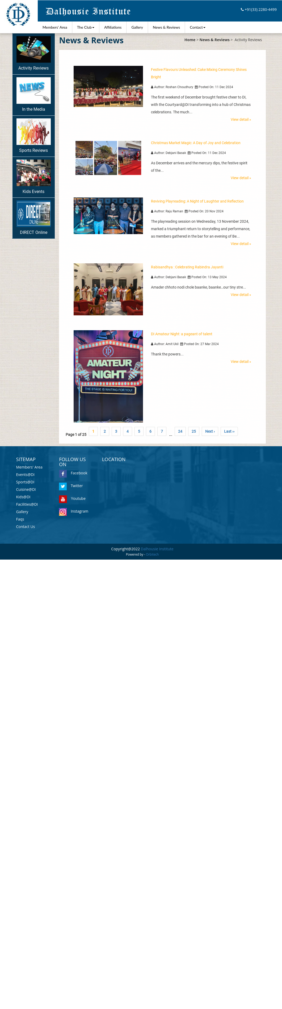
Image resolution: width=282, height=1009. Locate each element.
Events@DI (25, 474)
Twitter (71, 485)
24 (180, 431)
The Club (85, 27)
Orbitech (152, 554)
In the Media (33, 94)
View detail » (241, 119)
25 (194, 431)
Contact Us (25, 526)
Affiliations (113, 27)
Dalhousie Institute (157, 548)
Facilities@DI (27, 504)
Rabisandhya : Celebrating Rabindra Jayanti (187, 267)
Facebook (73, 472)
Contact (197, 27)
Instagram (73, 511)
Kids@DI (23, 496)
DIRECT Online (33, 217)
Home (189, 39)
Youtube (72, 498)
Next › (210, 431)
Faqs (20, 519)
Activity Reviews (33, 53)
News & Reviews (166, 27)
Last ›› (229, 431)
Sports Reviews (33, 135)
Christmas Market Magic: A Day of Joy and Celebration (196, 143)
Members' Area (55, 27)
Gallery (137, 27)
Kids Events (33, 177)
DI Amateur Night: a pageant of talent (181, 334)
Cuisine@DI (26, 489)
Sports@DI (25, 481)
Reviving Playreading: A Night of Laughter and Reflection (197, 201)
